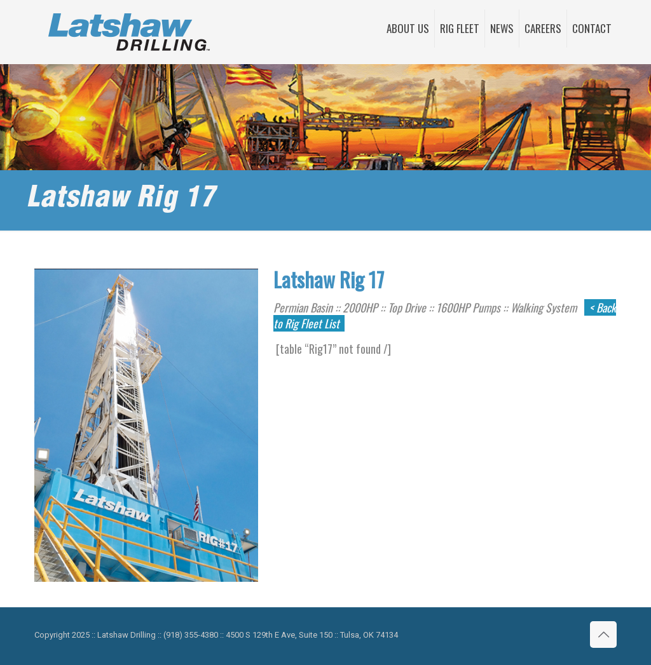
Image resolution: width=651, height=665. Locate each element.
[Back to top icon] (603, 634)
